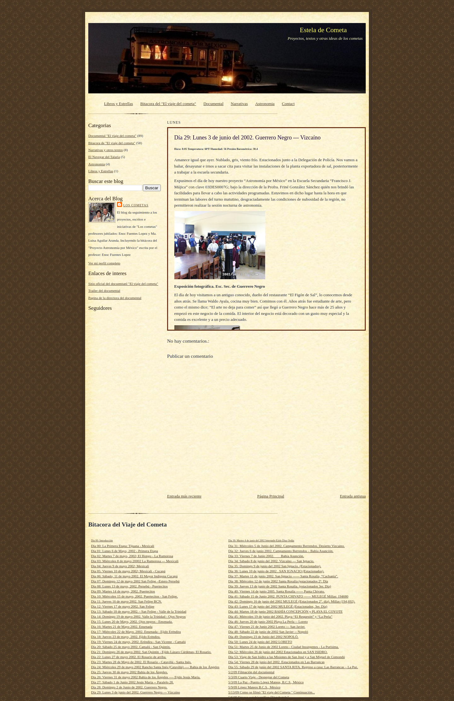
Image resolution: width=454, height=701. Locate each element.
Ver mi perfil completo (104, 263)
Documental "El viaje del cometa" (112, 136)
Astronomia (264, 103)
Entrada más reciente (184, 496)
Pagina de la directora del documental (114, 298)
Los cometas (135, 205)
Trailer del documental (104, 290)
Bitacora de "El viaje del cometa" (111, 143)
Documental (213, 103)
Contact (288, 103)
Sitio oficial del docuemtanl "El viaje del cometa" (123, 284)
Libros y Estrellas (118, 103)
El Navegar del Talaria (104, 157)
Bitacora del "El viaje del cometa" (168, 103)
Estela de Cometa (323, 30)
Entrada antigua (353, 496)
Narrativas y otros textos (105, 150)
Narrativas (239, 103)
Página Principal (270, 496)
